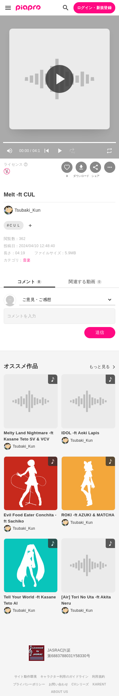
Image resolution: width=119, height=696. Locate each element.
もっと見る (102, 366)
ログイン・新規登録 (94, 8)
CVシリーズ (80, 684)
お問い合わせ (58, 684)
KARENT (99, 684)
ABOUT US (59, 692)
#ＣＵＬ (13, 225)
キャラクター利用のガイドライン (64, 676)
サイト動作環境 (25, 676)
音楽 (27, 260)
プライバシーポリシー (29, 684)
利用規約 (98, 676)
